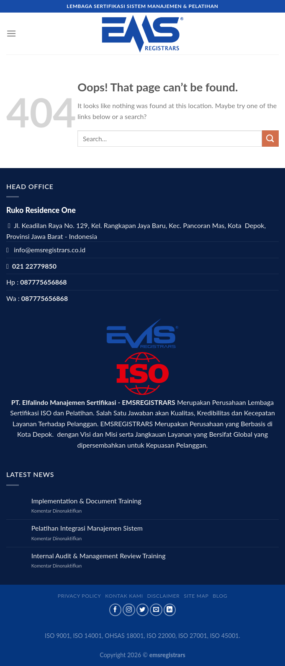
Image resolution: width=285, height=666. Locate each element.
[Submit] (270, 138)
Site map (196, 596)
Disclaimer (163, 596)
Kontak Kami (124, 596)
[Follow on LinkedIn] (170, 610)
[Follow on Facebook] (115, 610)
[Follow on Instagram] (129, 610)
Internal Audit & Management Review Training (98, 556)
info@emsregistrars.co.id (49, 250)
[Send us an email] (156, 610)
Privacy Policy (79, 596)
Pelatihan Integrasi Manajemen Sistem (87, 528)
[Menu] (11, 33)
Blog (220, 596)
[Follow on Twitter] (142, 610)
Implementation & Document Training (86, 501)
